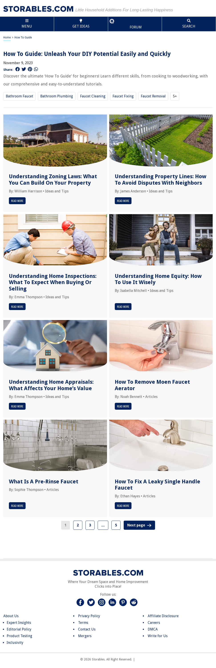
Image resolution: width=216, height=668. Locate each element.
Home (7, 37)
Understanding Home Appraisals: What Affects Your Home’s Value (51, 385)
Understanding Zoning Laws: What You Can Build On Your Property (53, 179)
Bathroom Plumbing (56, 96)
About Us (10, 616)
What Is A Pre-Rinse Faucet (43, 481)
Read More (17, 201)
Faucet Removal (153, 96)
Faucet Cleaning (92, 96)
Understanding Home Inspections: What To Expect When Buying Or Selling (53, 282)
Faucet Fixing (123, 96)
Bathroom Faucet (19, 96)
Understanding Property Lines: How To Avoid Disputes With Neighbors (160, 179)
